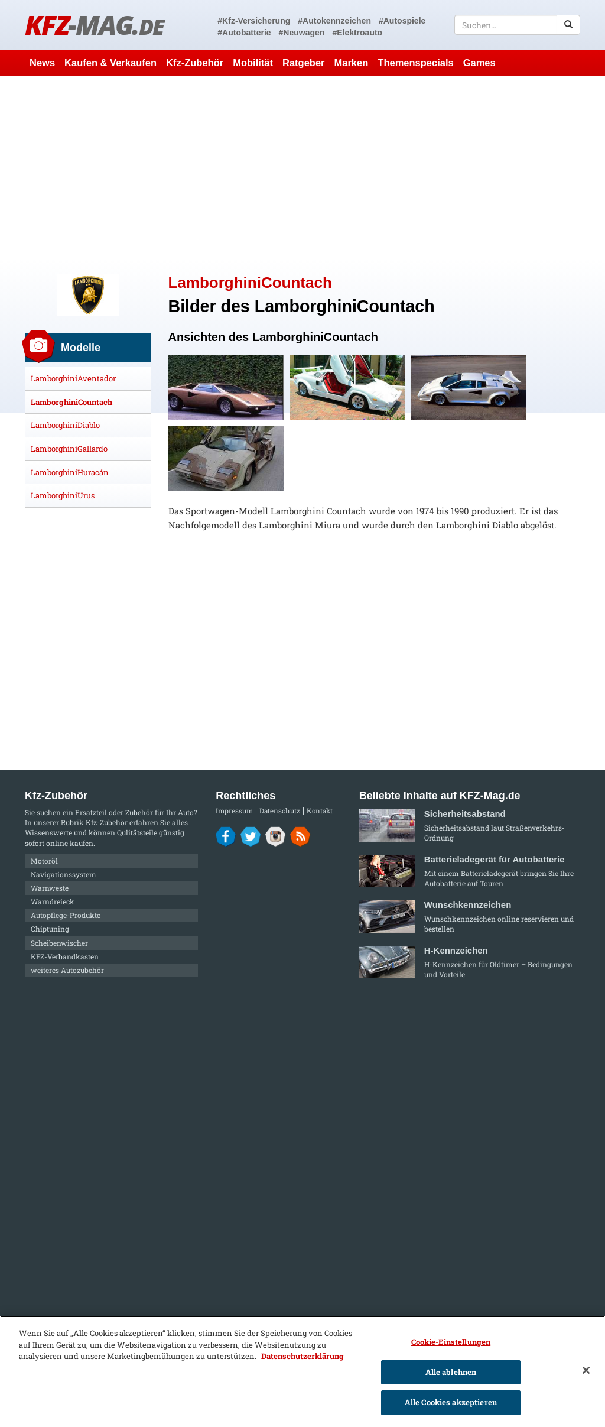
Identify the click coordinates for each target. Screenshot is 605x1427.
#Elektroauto (357, 32)
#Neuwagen (302, 32)
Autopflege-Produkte (65, 915)
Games (479, 62)
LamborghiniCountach (71, 402)
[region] (302, 1371)
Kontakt (320, 810)
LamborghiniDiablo (65, 425)
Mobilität (253, 62)
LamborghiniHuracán (70, 472)
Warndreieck (52, 901)
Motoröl (44, 860)
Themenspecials (415, 62)
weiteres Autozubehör (67, 970)
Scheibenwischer (59, 943)
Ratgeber (303, 62)
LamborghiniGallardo (69, 448)
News (42, 62)
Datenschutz (279, 810)
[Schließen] (586, 1370)
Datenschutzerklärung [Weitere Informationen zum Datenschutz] (302, 1356)
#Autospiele (402, 20)
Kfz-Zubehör (194, 62)
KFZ (94, 25)
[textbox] (517, 25)
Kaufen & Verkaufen (110, 62)
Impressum (234, 810)
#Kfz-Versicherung (253, 20)
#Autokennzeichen (334, 20)
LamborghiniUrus (63, 495)
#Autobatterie (244, 32)
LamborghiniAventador (73, 378)
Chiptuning (50, 928)
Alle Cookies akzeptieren (451, 1402)
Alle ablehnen (451, 1372)
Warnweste (50, 888)
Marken (351, 62)
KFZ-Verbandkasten (65, 956)
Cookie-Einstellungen (451, 1342)
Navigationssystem (63, 874)
